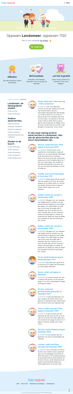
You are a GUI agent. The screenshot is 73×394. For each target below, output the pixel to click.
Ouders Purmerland (14, 114)
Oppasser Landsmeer (15, 129)
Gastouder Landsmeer (15, 126)
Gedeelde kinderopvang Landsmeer (15, 136)
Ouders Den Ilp (12, 111)
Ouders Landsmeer (14, 132)
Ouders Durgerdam (14, 155)
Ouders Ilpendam (13, 149)
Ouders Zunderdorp (14, 152)
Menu (67, 3)
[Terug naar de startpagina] (8, 3)
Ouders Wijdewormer (15, 158)
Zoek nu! (36, 47)
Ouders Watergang (14, 147)
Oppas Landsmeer (14, 124)
